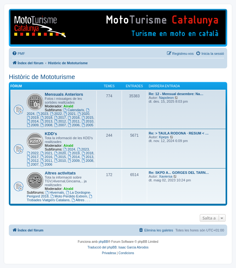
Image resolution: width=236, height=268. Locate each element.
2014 (32, 121)
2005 (87, 125)
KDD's (51, 133)
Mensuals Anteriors (64, 94)
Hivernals (54, 192)
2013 (46, 121)
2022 (56, 114)
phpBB (103, 241)
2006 (73, 125)
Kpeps (164, 137)
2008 (46, 125)
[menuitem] (18, 53)
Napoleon (166, 98)
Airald (68, 106)
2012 (60, 121)
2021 (70, 114)
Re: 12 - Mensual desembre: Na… (176, 94)
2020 (83, 114)
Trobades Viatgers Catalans (60, 198)
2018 (46, 117)
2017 (60, 117)
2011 (73, 121)
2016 (73, 117)
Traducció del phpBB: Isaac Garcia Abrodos (118, 247)
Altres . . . (81, 200)
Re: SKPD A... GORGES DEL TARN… (179, 172)
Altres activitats (60, 173)
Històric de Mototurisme (42, 76)
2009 (32, 125)
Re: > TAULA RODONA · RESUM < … (179, 133)
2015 (87, 117)
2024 (69, 149)
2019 (32, 117)
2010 (87, 121)
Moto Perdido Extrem (68, 196)
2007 (60, 125)
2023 (42, 114)
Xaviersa (165, 176)
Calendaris (73, 110)
